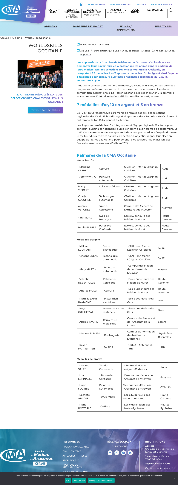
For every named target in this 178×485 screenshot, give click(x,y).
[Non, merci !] (174, 478)
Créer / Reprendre (72, 13)
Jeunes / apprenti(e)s (126, 28)
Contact (141, 4)
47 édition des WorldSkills (111, 96)
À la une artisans (100, 50)
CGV (65, 451)
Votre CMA (52, 11)
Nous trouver (96, 4)
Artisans (50, 26)
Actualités (155, 10)
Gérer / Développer (92, 12)
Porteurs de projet (88, 26)
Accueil (4, 37)
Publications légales (76, 447)
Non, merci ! (79, 480)
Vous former (135, 11)
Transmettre (116, 11)
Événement (158, 50)
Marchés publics (161, 4)
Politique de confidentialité (72, 466)
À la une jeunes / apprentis (124, 50)
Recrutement (71, 460)
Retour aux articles (45, 110)
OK (67, 480)
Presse (83, 456)
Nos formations (120, 4)
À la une (17, 37)
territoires (163, 26)
